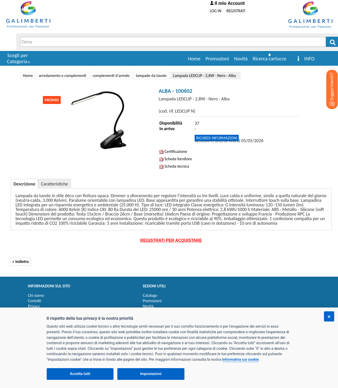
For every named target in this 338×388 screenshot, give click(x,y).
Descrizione (24, 184)
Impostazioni (150, 374)
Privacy (34, 306)
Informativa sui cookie (240, 359)
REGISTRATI (236, 10)
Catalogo (150, 295)
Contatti (34, 300)
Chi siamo (36, 295)
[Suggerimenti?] (327, 81)
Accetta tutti (80, 374)
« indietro (20, 261)
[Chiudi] (329, 316)
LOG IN (215, 10)
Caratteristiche (54, 184)
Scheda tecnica (174, 166)
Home (194, 59)
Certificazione (173, 151)
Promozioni (217, 59)
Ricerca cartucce (269, 59)
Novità (241, 59)
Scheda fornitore (175, 158)
